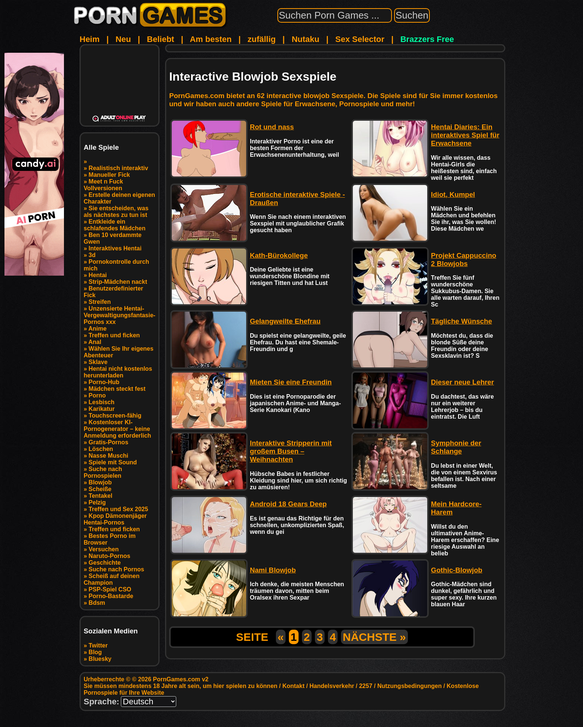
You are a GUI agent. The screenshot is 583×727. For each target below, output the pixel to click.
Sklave (97, 362)
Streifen (99, 302)
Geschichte (104, 562)
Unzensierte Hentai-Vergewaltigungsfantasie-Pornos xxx (119, 315)
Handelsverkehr (331, 686)
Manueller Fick (109, 175)
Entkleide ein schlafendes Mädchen (114, 224)
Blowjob (100, 482)
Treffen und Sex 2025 (118, 509)
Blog (95, 652)
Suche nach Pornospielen (103, 472)
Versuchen (103, 549)
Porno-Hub (103, 382)
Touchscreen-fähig (114, 415)
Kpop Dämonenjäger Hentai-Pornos (115, 519)
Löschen (100, 449)
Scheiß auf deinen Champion (111, 579)
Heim (90, 39)
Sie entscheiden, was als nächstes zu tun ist (116, 211)
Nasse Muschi (108, 455)
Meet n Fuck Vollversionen (103, 184)
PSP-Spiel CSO (109, 589)
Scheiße (99, 489)
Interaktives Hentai (114, 248)
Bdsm (96, 603)
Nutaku (305, 39)
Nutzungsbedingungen (409, 686)
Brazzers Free (427, 39)
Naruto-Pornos (109, 556)
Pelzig (97, 502)
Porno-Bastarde (110, 596)
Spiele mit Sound (112, 462)
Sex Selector (359, 39)
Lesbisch (101, 402)
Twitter (97, 645)
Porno (97, 395)
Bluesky (99, 659)
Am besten (210, 39)
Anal (95, 342)
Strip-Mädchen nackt (117, 282)
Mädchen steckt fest (116, 389)
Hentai (97, 275)
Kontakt (293, 686)
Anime (97, 328)
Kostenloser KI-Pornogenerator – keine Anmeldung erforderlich (117, 429)
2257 (366, 686)
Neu (123, 39)
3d (92, 255)
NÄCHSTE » (374, 637)
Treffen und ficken (114, 335)
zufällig (262, 39)
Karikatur (101, 409)
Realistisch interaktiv (118, 168)
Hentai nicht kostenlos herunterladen (118, 372)
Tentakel (100, 496)
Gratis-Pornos (108, 442)
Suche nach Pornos (116, 569)
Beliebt (160, 39)
